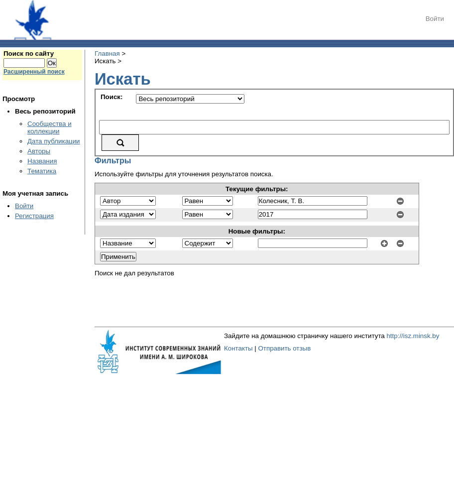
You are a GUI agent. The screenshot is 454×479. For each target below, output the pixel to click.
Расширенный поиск (34, 71)
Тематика (41, 171)
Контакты (238, 348)
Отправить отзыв (284, 348)
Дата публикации (53, 141)
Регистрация (34, 216)
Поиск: (111, 97)
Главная (107, 53)
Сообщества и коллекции (49, 127)
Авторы (38, 151)
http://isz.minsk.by (412, 336)
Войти (435, 18)
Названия (42, 161)
